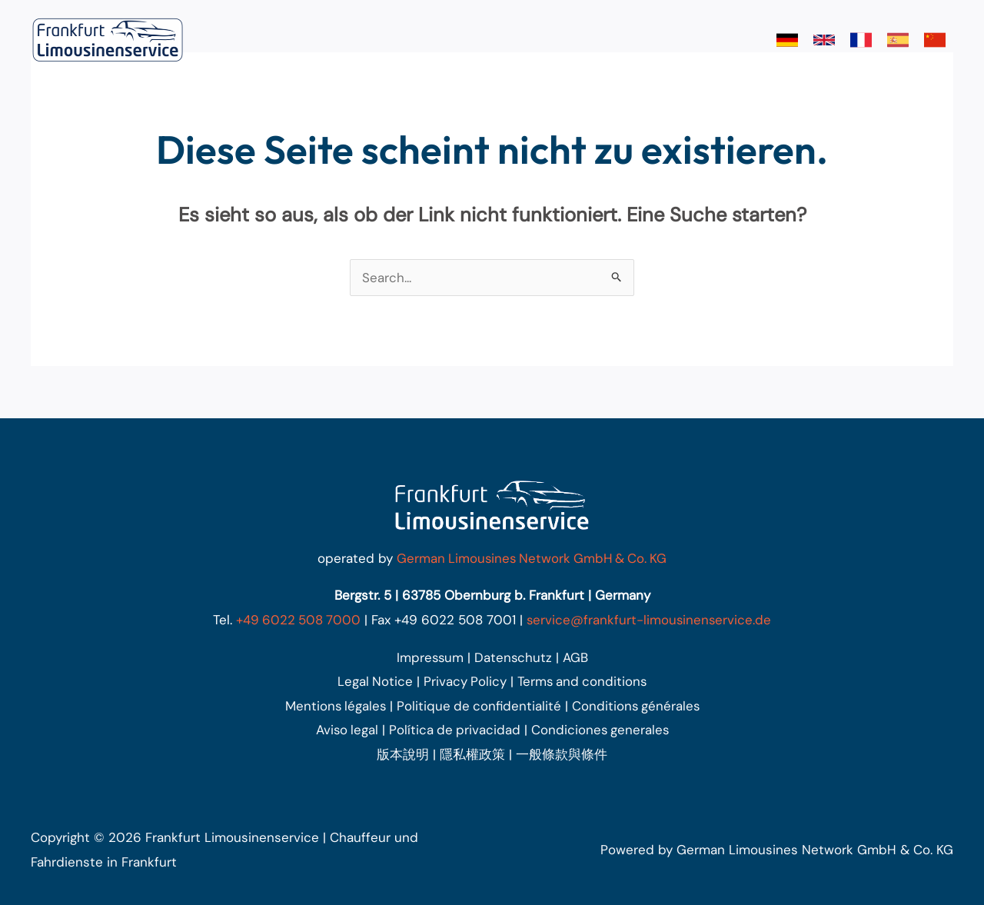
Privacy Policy (464, 681)
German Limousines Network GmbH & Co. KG (532, 558)
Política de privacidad (453, 729)
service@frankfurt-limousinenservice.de (650, 619)
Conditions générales (638, 705)
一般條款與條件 (561, 754)
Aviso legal (345, 729)
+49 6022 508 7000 (297, 619)
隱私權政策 (472, 754)
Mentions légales (332, 705)
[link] (787, 40)
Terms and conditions (583, 681)
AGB (576, 657)
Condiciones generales (601, 729)
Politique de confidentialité (478, 705)
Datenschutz (513, 657)
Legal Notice (373, 681)
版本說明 (403, 754)
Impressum (429, 657)
